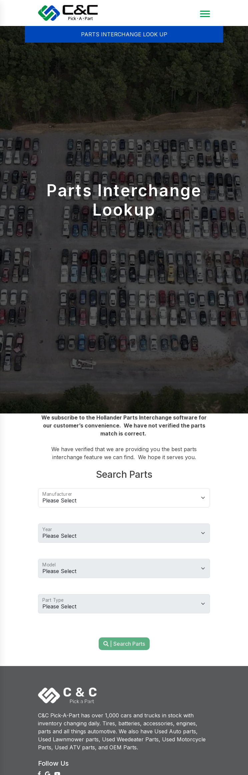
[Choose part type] (124, 603)
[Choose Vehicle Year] (124, 533)
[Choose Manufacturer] (124, 497)
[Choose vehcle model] (124, 568)
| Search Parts (124, 643)
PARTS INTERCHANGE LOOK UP (124, 34)
